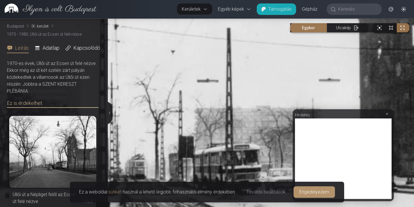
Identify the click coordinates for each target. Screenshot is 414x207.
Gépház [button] (309, 9)
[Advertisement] (343, 158)
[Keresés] (357, 9)
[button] (391, 9)
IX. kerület (40, 26)
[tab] (19, 48)
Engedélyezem (314, 192)
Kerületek (195, 9)
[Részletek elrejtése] (109, 112)
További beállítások (265, 192)
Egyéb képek (234, 9)
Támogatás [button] (276, 9)
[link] (48, 9)
